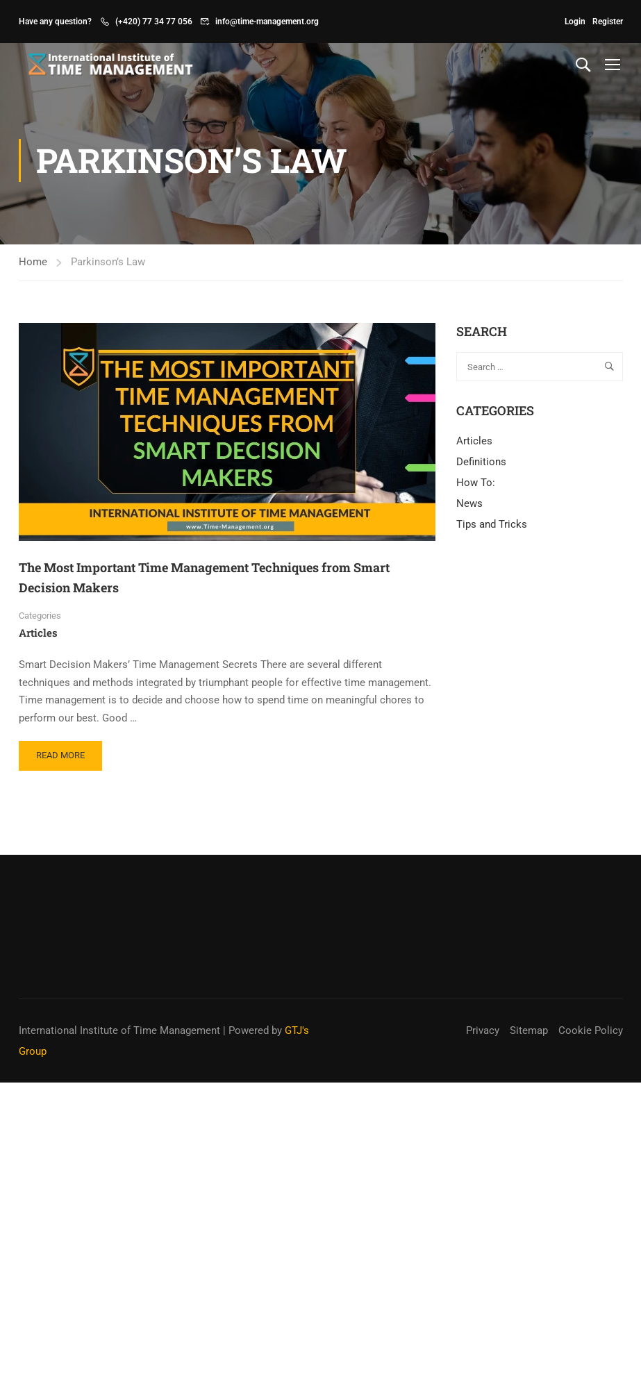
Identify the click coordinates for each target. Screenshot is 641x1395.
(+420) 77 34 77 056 (153, 21)
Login (575, 21)
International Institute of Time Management (119, 1030)
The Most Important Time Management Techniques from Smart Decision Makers (204, 577)
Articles (38, 633)
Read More (65, 750)
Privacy (482, 1030)
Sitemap (529, 1030)
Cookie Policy (590, 1030)
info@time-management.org (267, 21)
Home (33, 262)
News (469, 503)
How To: (475, 482)
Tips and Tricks (491, 524)
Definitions (481, 462)
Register (607, 21)
